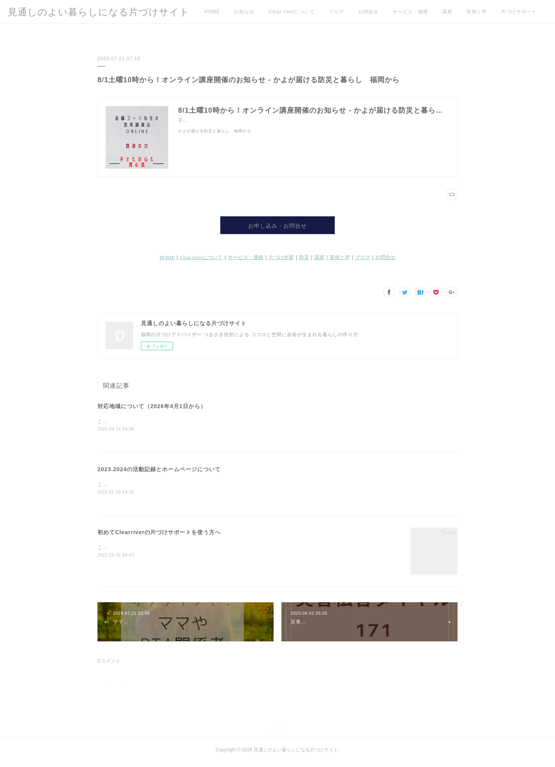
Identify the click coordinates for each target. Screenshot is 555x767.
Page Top (277, 733)
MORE (509, 11)
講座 (447, 11)
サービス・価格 (410, 11)
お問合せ (368, 11)
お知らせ (244, 11)
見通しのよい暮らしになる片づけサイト (98, 12)
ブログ (336, 11)
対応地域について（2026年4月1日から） (151, 410)
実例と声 (477, 11)
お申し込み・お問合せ (277, 227)
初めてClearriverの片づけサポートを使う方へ (159, 537)
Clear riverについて (291, 11)
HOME (212, 11)
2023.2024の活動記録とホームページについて (159, 474)
